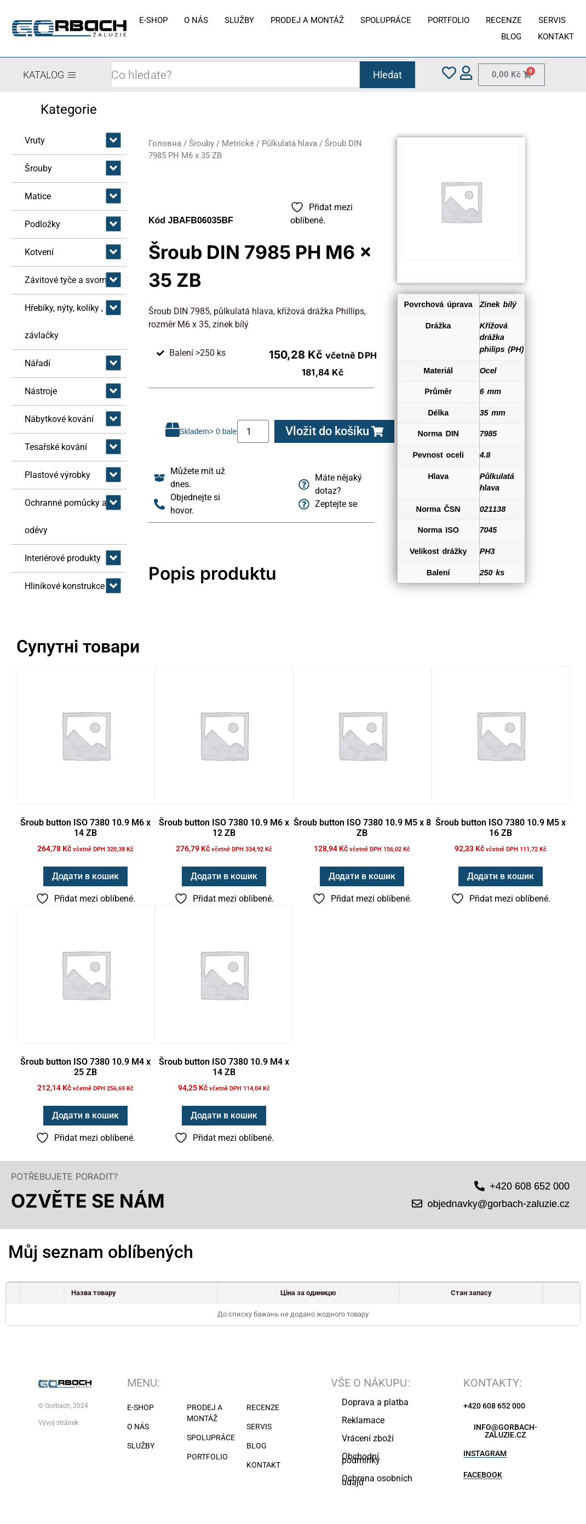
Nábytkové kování (59, 419)
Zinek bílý (498, 304)
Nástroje (41, 391)
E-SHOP (153, 20)
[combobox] (235, 74)
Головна (164, 143)
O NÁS (196, 20)
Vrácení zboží (368, 1438)
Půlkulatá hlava (289, 143)
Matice (38, 196)
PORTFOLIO (448, 20)
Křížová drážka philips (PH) (502, 337)
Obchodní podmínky (361, 1458)
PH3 (487, 551)
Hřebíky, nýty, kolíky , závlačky (64, 321)
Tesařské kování (56, 447)
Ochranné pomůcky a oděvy (66, 516)
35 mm (492, 412)
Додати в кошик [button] (85, 876)
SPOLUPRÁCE (385, 20)
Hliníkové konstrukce (65, 586)
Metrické (238, 143)
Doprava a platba (375, 1402)
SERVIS (552, 20)
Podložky (42, 224)
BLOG (511, 37)
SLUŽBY (239, 20)
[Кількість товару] (253, 431)
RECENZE (504, 20)
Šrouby (38, 168)
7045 (488, 530)
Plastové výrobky (57, 475)
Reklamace (363, 1420)
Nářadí (37, 363)
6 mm (490, 391)
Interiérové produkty (63, 558)
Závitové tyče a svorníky (71, 280)
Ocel (488, 370)
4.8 (485, 455)
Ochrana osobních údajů (377, 1480)
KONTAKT (556, 37)
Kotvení (39, 252)
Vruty (35, 140)
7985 (488, 433)
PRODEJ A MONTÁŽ (307, 20)
